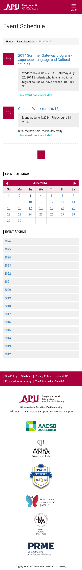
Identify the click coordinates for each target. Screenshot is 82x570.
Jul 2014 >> (74, 183)
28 (73, 214)
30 (19, 220)
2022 (7, 273)
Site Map (26, 376)
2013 (7, 346)
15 (8, 208)
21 (73, 208)
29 (8, 220)
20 (62, 208)
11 (41, 202)
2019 (7, 297)
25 (41, 214)
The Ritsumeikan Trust (49, 381)
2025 (7, 249)
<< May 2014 (6, 183)
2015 (7, 330)
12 (51, 202)
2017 (7, 314)
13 (62, 202)
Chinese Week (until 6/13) (39, 109)
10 (30, 202)
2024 (7, 257)
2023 (7, 265)
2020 (7, 289)
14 (73, 202)
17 (30, 208)
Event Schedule (25, 41)
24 (30, 214)
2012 (7, 354)
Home (9, 41)
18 (41, 208)
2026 (7, 241)
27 (62, 214)
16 (19, 208)
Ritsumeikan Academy (18, 381)
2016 (7, 322)
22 (8, 214)
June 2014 (40, 183)
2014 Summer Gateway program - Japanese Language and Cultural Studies (45, 59)
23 (19, 214)
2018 (7, 305)
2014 (7, 338)
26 (51, 214)
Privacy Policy (43, 376)
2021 (7, 281)
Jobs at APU (62, 376)
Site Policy (11, 376)
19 (51, 208)
